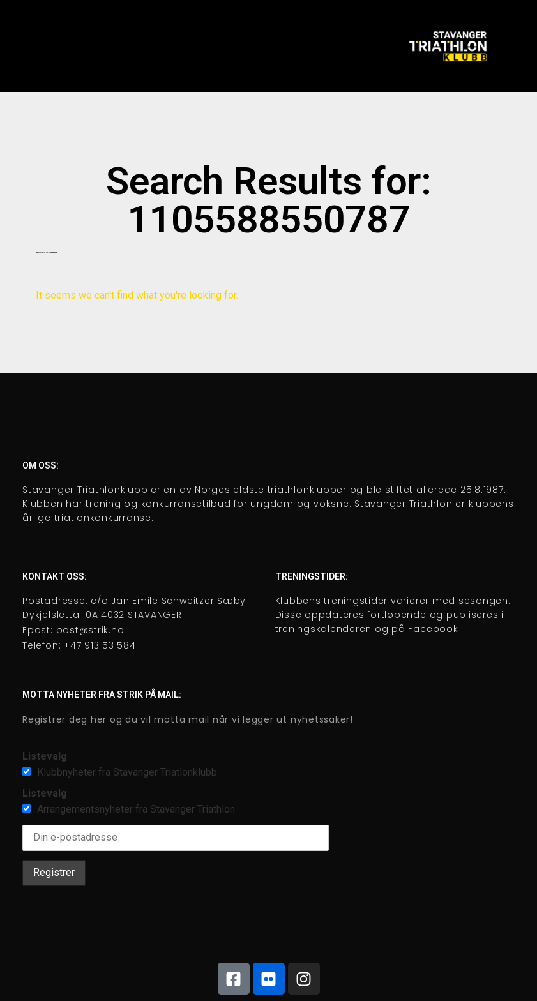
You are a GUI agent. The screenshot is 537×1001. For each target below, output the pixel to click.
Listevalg (44, 756)
